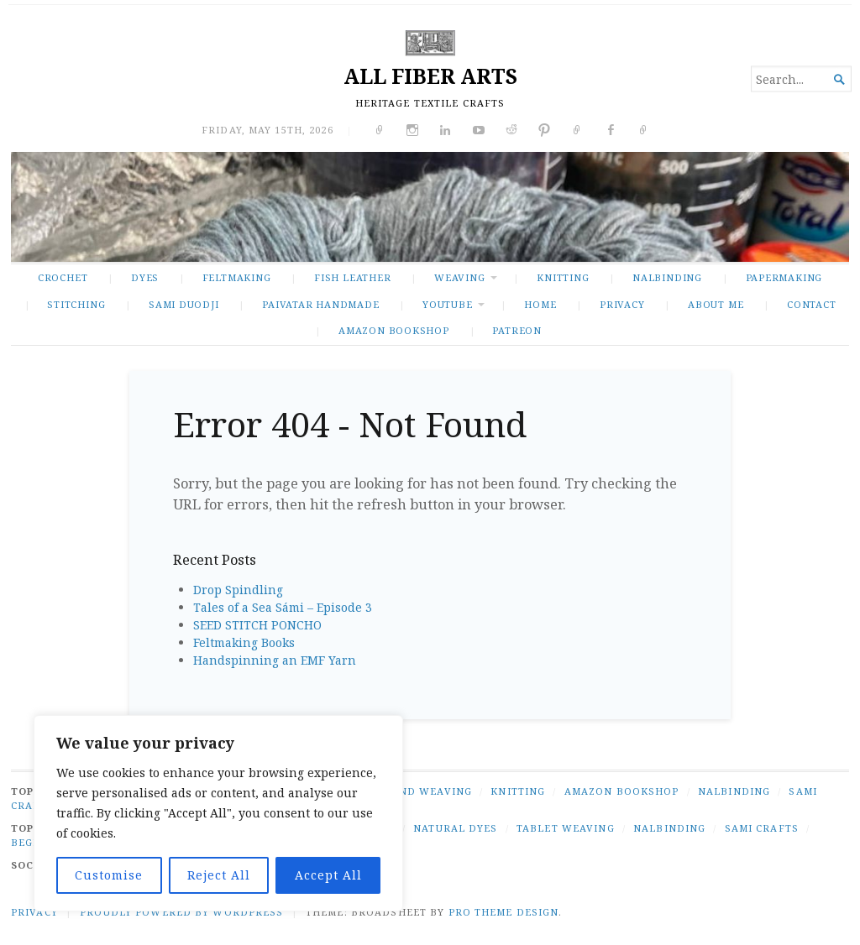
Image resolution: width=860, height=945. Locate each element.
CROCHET (63, 277)
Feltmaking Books (244, 642)
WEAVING (459, 277)
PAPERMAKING (784, 277)
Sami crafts (762, 828)
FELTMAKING (236, 277)
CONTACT (811, 304)
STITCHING (76, 304)
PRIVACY (622, 304)
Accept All (328, 875)
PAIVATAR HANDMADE (320, 304)
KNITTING (563, 277)
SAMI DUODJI (184, 304)
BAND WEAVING (428, 791)
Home (540, 304)
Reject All (218, 875)
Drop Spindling (238, 590)
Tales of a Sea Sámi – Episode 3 (282, 607)
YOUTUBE (447, 304)
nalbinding (669, 828)
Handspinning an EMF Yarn (274, 660)
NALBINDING (667, 277)
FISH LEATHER (352, 277)
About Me (715, 304)
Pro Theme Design (503, 912)
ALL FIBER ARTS (430, 76)
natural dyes (455, 828)
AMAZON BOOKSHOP (393, 330)
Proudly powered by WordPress (181, 912)
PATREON (517, 330)
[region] (218, 813)
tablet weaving (566, 828)
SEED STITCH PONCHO (257, 625)
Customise (109, 875)
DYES (145, 277)
